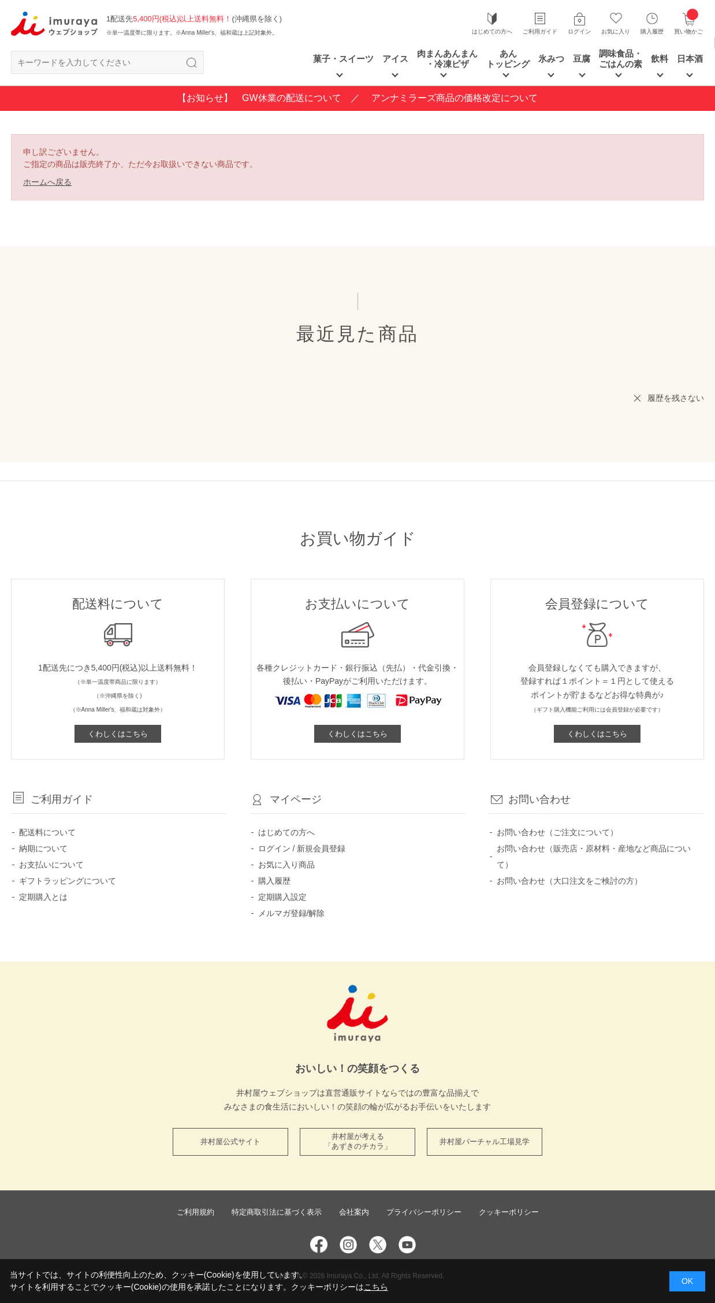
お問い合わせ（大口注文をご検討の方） (569, 880)
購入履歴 (652, 31)
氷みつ (551, 59)
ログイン (579, 31)
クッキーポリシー (509, 1212)
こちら (376, 1286)
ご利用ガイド (540, 31)
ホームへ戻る (47, 182)
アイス (395, 59)
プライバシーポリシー (423, 1212)
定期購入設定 (282, 897)
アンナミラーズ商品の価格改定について (454, 98)
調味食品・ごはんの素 (620, 59)
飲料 (659, 59)
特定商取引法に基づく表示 (277, 1212)
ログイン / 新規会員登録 (302, 848)
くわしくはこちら (118, 733)
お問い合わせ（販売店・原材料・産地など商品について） (594, 856)
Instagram (348, 1244)
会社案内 (354, 1212)
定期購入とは (43, 897)
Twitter (377, 1244)
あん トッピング (508, 59)
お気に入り (615, 31)
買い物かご (688, 23)
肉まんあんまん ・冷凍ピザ (447, 59)
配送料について (47, 832)
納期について (43, 848)
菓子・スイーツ (343, 59)
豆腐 (581, 59)
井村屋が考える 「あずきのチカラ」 (358, 1141)
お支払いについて (51, 864)
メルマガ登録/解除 (291, 913)
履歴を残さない (675, 398)
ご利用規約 (195, 1212)
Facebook (318, 1244)
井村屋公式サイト (230, 1141)
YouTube (407, 1244)
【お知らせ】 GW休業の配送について (259, 98)
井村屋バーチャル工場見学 (485, 1141)
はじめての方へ (492, 31)
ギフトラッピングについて (67, 880)
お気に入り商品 (286, 864)
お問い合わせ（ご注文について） (557, 832)
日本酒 (690, 59)
